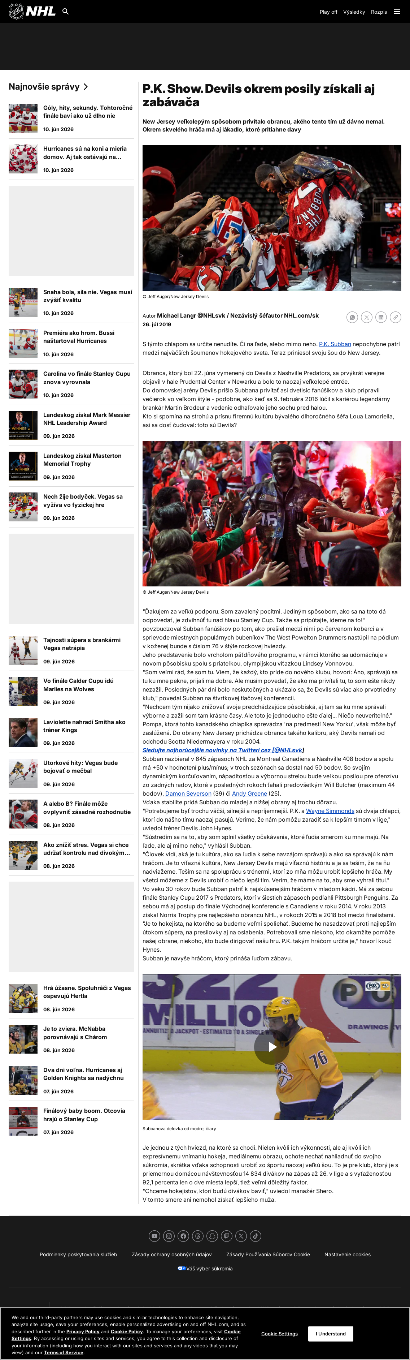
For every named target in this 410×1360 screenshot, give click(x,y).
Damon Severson (188, 793)
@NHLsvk (211, 315)
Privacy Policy (83, 1331)
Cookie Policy (127, 1331)
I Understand (331, 1334)
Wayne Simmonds (330, 810)
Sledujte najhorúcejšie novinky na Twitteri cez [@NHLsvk (222, 750)
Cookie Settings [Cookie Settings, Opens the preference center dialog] (279, 1334)
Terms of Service (63, 1352)
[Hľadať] (65, 11)
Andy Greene (249, 793)
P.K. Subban (335, 344)
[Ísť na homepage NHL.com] (32, 11)
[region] (205, 1333)
